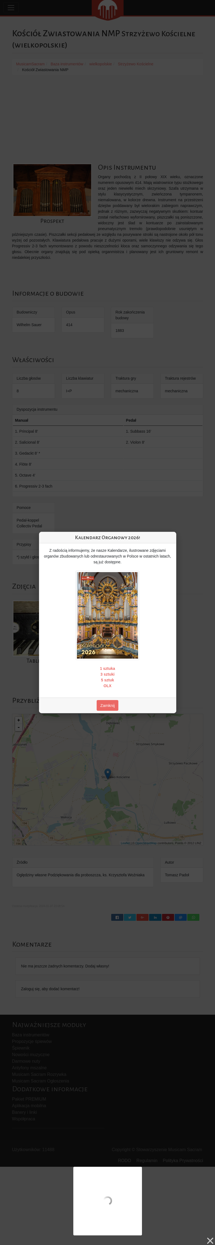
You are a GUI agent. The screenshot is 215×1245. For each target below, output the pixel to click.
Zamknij (107, 705)
